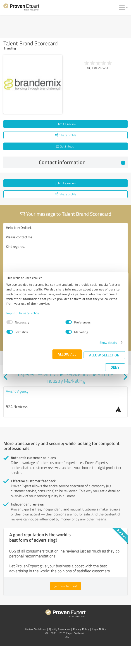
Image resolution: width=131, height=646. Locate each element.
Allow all (67, 354)
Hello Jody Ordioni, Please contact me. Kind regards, (65, 248)
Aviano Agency (17, 391)
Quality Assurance (59, 629)
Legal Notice (99, 629)
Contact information (82, 162)
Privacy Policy (29, 313)
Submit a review (65, 124)
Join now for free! (65, 586)
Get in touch (65, 146)
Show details (108, 342)
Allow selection (104, 355)
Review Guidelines (35, 629)
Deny (115, 367)
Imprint (11, 313)
